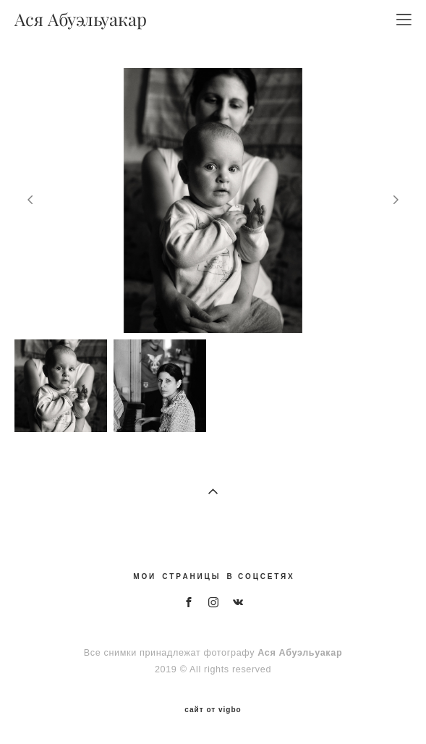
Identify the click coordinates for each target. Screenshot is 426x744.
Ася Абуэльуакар (80, 19)
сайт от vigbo (212, 710)
